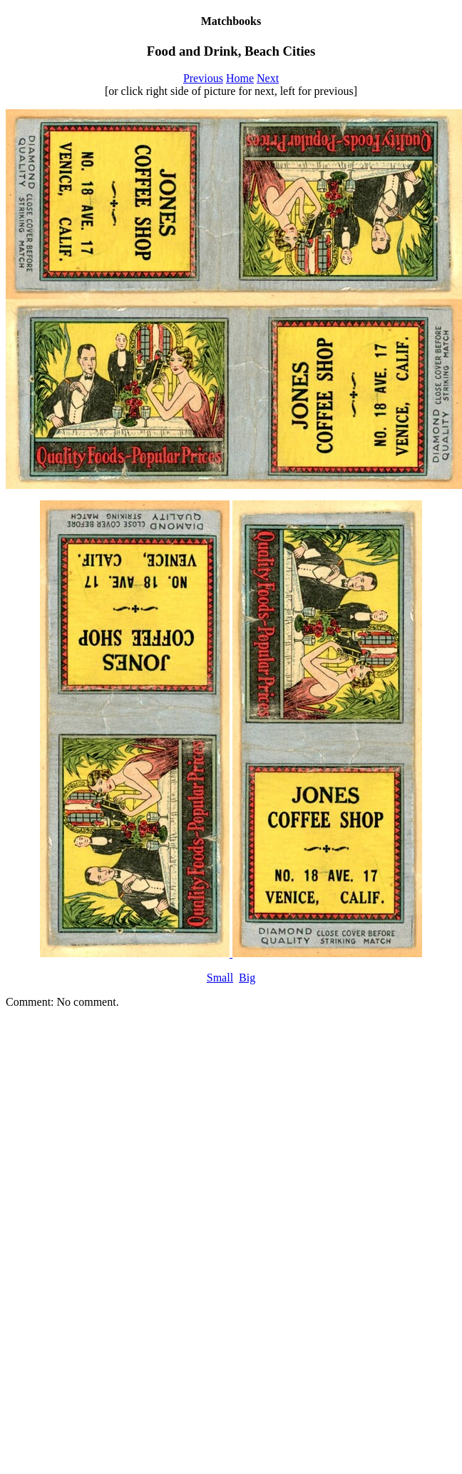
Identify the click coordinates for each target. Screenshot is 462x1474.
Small (220, 977)
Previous (203, 78)
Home (240, 78)
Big (247, 977)
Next (268, 78)
